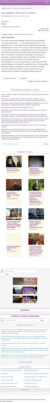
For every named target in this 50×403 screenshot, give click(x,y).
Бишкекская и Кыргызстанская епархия (15, 2)
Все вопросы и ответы (25, 362)
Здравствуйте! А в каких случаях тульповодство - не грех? (17, 107)
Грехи (4, 373)
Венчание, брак (7, 380)
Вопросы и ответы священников (23, 8)
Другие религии (7, 376)
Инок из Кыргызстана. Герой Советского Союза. (13, 169)
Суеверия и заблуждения (33, 380)
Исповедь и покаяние (31, 386)
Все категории (25, 390)
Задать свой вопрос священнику (38, 81)
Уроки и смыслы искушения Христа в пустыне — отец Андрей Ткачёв (13, 194)
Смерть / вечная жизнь (9, 383)
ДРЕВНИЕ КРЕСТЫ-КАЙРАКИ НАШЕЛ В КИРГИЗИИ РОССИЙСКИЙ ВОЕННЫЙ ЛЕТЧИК (35, 171)
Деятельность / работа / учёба (21, 16)
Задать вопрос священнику (25, 325)
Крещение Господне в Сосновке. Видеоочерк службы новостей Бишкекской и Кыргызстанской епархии (35, 224)
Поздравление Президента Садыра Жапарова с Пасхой (14, 248)
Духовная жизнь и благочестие (11, 370)
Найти (46, 144)
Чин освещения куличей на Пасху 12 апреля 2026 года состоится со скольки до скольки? (23, 344)
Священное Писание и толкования (35, 376)
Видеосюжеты (33, 229)
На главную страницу (9, 78)
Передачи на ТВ (11, 229)
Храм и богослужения (8, 386)
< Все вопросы (23, 78)
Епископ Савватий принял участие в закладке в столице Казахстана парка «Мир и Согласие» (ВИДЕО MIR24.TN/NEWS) (14, 224)
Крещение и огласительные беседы (36, 373)
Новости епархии (11, 251)
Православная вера (31, 370)
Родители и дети (30, 383)
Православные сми (12, 172)
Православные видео (12, 198)
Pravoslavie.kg (7, 8)
